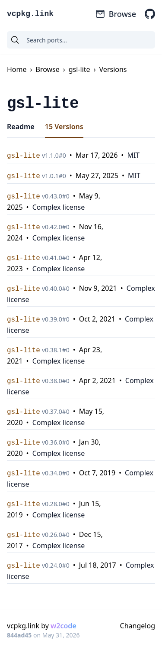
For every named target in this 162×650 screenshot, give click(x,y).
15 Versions (64, 126)
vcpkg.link (30, 14)
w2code (63, 625)
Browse (115, 14)
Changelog (137, 625)
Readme (21, 126)
